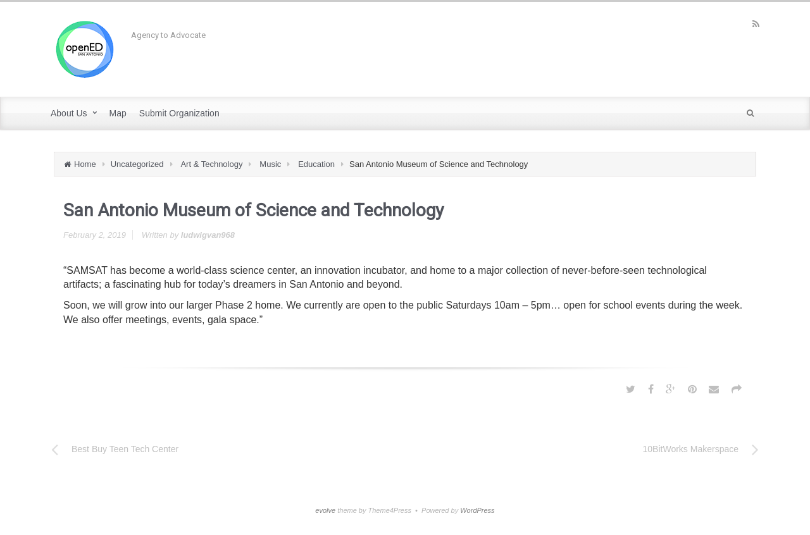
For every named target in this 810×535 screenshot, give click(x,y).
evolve (325, 510)
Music (270, 164)
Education (316, 164)
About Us (69, 113)
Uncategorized (137, 164)
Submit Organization (179, 113)
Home (85, 164)
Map (118, 113)
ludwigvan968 (208, 235)
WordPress (477, 510)
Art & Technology (211, 164)
